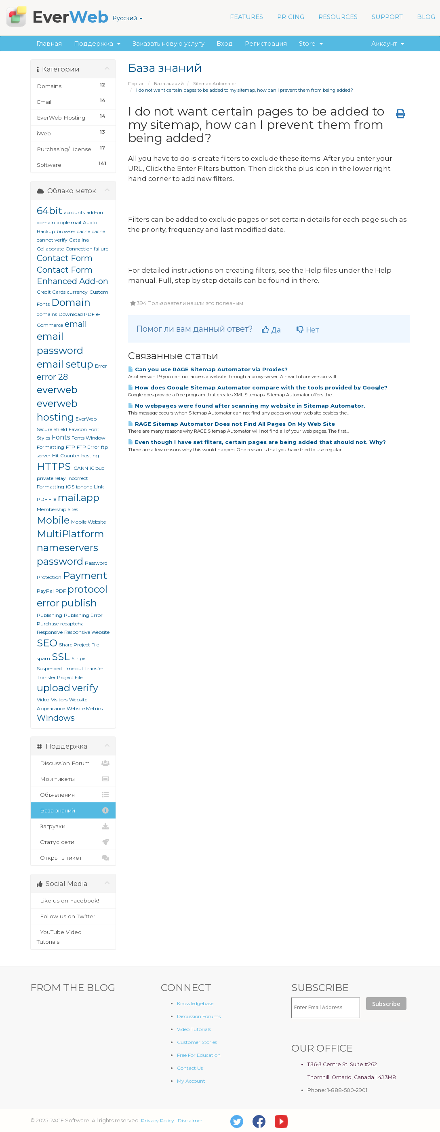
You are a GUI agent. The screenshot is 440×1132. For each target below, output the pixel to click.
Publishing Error (83, 615)
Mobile (53, 520)
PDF (60, 591)
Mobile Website (88, 522)
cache (98, 231)
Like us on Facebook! (73, 900)
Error (101, 366)
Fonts (61, 437)
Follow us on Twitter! (73, 916)
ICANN (80, 468)
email (76, 324)
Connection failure (86, 249)
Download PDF (77, 314)
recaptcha (72, 624)
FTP (70, 447)
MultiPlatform (70, 534)
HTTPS (54, 466)
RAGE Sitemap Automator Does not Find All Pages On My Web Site (231, 424)
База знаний (169, 83)
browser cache (73, 231)
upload (53, 688)
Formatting (50, 447)
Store (311, 43)
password (60, 561)
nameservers (67, 547)
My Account (191, 1081)
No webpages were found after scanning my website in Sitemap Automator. (246, 405)
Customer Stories (197, 1042)
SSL (61, 657)
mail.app (78, 497)
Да (271, 330)
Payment (85, 575)
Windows (56, 718)
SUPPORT (387, 17)
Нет (308, 330)
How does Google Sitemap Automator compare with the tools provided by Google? (257, 387)
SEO (47, 643)
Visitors (59, 699)
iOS (70, 487)
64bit (49, 211)
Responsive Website (86, 632)
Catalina (79, 240)
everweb (57, 390)
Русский (127, 18)
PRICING (290, 17)
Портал (136, 83)
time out (73, 668)
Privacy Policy (157, 1120)
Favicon (78, 429)
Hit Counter (66, 455)
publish (79, 603)
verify (85, 688)
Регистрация (266, 43)
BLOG (426, 17)
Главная (49, 43)
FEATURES (246, 17)
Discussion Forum (73, 763)
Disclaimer (190, 1120)
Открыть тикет (73, 858)
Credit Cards (51, 292)
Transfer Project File (59, 677)
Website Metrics (85, 708)
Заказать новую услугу (168, 43)
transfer (94, 668)
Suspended (49, 668)
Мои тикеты (73, 779)
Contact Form (65, 258)
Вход (225, 43)
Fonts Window (88, 438)
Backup (46, 231)
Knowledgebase (195, 1003)
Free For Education (199, 1055)
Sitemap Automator (214, 83)
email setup (65, 364)
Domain (71, 302)
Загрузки (73, 826)
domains (47, 314)
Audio (90, 222)
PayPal (45, 591)
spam (43, 658)
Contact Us (190, 1068)
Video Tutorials (194, 1029)
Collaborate (50, 249)
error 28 (52, 377)
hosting (90, 455)
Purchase (48, 624)
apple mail (69, 222)
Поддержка (97, 43)
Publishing (49, 615)
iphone (84, 487)
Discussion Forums (199, 1016)
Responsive (50, 632)
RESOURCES (338, 17)
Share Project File (79, 645)
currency (77, 292)
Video (43, 699)
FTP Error (88, 447)
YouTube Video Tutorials (73, 936)
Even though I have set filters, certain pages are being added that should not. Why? (257, 442)
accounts (74, 212)
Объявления (73, 795)
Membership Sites (57, 509)
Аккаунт (387, 43)
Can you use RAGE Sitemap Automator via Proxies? (208, 369)
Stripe (78, 658)
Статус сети (73, 842)
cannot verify (52, 240)
